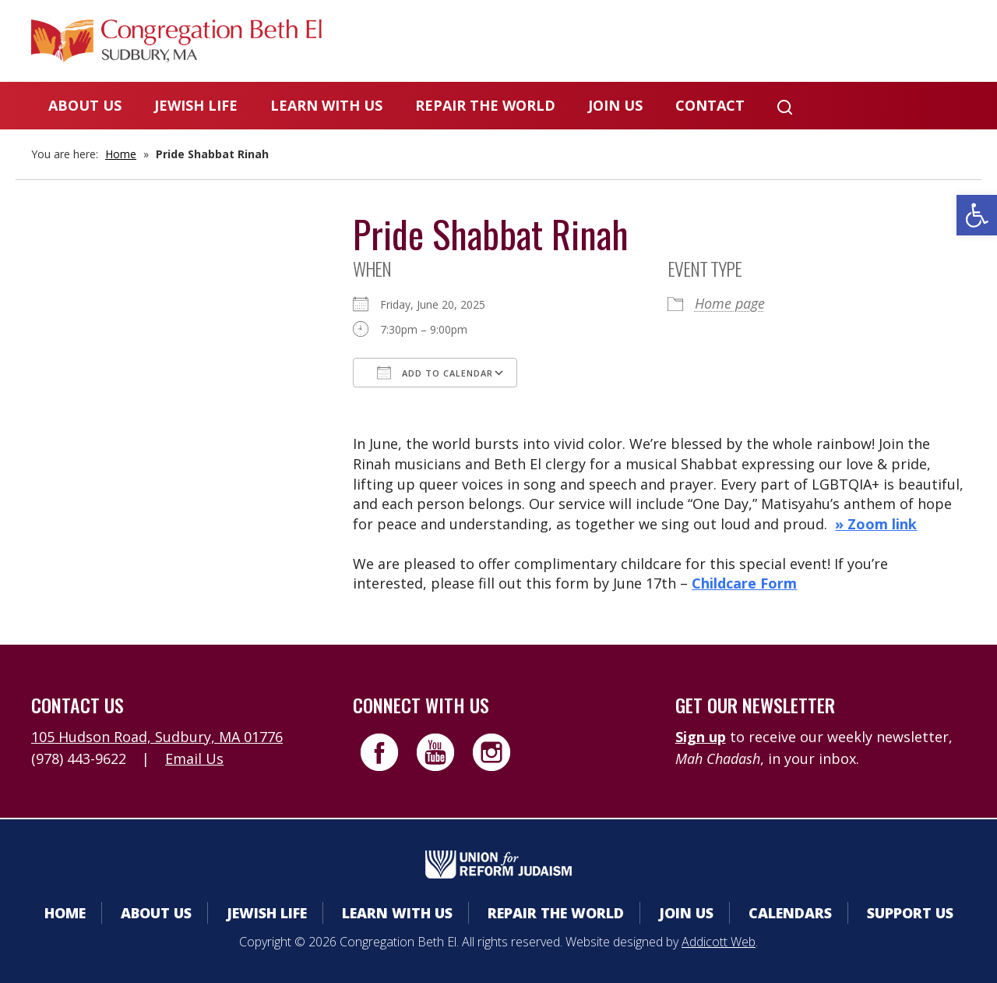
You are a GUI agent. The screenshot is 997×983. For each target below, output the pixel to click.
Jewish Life (196, 105)
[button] (976, 215)
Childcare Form (744, 583)
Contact (710, 105)
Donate (784, 42)
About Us (85, 105)
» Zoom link (876, 523)
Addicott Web (719, 941)
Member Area (553, 42)
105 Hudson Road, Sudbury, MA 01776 (157, 736)
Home (120, 154)
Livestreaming (905, 42)
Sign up (700, 736)
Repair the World (485, 105)
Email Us (194, 758)
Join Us (615, 105)
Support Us (910, 912)
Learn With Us (326, 105)
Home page (730, 303)
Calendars (680, 42)
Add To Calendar (435, 373)
